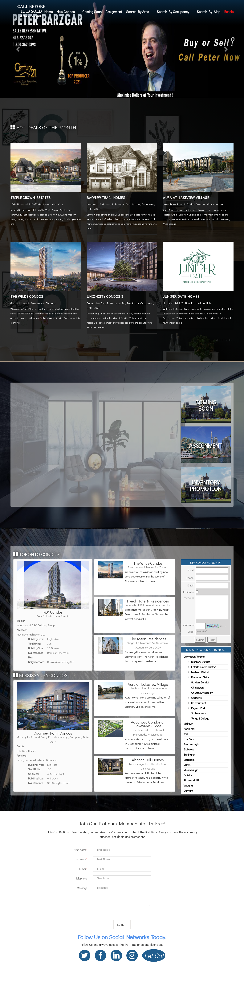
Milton (187, 765)
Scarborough (191, 744)
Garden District (200, 682)
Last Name (80, 859)
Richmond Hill (191, 780)
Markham (189, 760)
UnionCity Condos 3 (105, 296)
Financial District (200, 677)
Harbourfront (198, 703)
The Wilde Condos (26, 296)
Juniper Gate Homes (181, 296)
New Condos (65, 11)
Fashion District (200, 672)
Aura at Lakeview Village (186, 197)
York (186, 734)
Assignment (113, 11)
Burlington (189, 754)
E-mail (82, 869)
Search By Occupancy (173, 11)
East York (189, 739)
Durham (188, 790)
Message (82, 888)
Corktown (196, 698)
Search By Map (208, 11)
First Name (80, 850)
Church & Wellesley (202, 693)
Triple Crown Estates (30, 197)
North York (189, 729)
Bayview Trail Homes (106, 197)
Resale (229, 11)
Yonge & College (200, 718)
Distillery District (200, 662)
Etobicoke (189, 749)
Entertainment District (203, 667)
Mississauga (191, 770)
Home (48, 11)
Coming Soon (92, 11)
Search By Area (137, 11)
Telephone (81, 878)
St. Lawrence (198, 713)
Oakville (188, 775)
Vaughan (189, 785)
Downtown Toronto (194, 656)
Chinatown (197, 687)
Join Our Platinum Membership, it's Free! (122, 823)
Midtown (188, 723)
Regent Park (198, 708)
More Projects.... (225, 340)
